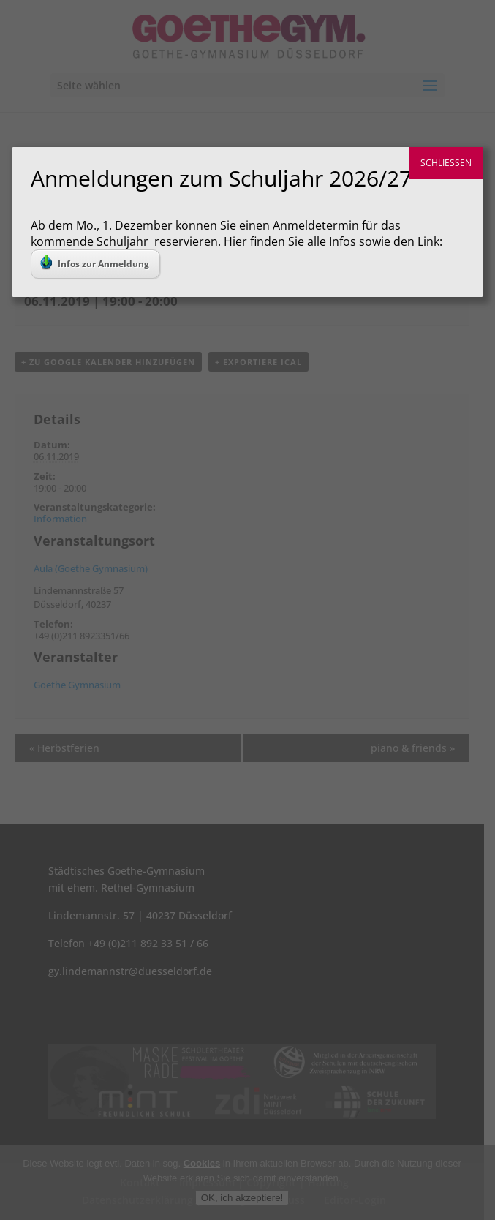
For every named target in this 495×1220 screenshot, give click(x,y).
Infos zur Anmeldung (94, 262)
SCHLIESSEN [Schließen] (446, 163)
